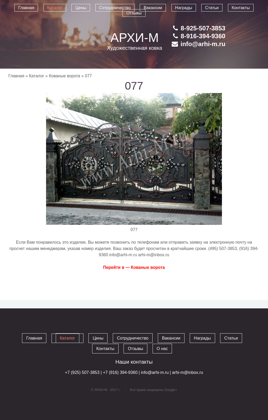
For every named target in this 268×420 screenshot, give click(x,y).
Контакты (105, 348)
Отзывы (135, 348)
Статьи (231, 338)
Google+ (170, 390)
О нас (162, 348)
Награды (202, 338)
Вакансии (171, 338)
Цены (98, 338)
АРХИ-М (134, 38)
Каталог (36, 76)
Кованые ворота (64, 76)
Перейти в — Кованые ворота (134, 267)
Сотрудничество (133, 338)
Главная (16, 76)
